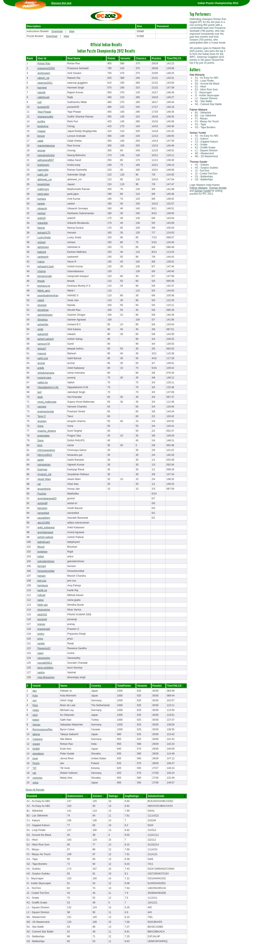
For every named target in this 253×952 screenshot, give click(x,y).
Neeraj (41, 227)
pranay (41, 624)
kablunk (41, 252)
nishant (41, 242)
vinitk (40, 329)
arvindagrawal (45, 532)
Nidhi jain (42, 604)
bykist (40, 556)
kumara (41, 198)
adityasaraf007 (45, 160)
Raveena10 (43, 648)
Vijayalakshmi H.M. (48, 387)
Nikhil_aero (43, 290)
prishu (40, 633)
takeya (36, 734)
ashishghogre (45, 314)
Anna (40, 426)
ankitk (40, 368)
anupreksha (44, 488)
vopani (36, 743)
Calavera (37, 739)
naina (40, 600)
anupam (41, 421)
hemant (41, 566)
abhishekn (43, 247)
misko (35, 710)
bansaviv (42, 508)
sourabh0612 (44, 662)
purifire (41, 121)
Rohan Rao (43, 63)
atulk (40, 397)
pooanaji (42, 619)
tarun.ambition (45, 667)
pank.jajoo (43, 194)
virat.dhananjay (45, 677)
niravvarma (43, 609)
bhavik (41, 281)
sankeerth (43, 256)
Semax (36, 724)
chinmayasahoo (46, 450)
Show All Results (35, 789)
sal (39, 484)
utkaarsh (42, 208)
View (71, 31)
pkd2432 (42, 614)
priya (40, 638)
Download (57, 31)
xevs (35, 714)
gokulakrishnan (45, 561)
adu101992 (43, 522)
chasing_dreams (46, 430)
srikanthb (42, 223)
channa (41, 271)
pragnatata (43, 435)
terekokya (42, 126)
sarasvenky (43, 658)
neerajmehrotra (45, 155)
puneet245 (43, 106)
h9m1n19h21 (44, 455)
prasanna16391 (46, 68)
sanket (41, 203)
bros (39, 445)
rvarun (41, 261)
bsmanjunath (44, 276)
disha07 (41, 348)
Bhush (41, 546)
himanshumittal (45, 571)
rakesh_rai (43, 77)
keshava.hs (43, 285)
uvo (34, 700)
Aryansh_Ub (44, 474)
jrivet (35, 758)
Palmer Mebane (199, 187)
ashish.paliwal (45, 537)
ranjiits (41, 643)
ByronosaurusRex (42, 729)
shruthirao (43, 310)
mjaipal (41, 131)
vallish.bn (42, 382)
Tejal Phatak (44, 111)
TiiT (34, 768)
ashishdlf (42, 503)
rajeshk (41, 92)
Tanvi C (41, 416)
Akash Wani (44, 479)
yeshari (41, 213)
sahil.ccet (42, 358)
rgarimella (43, 169)
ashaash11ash (45, 266)
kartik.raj (42, 590)
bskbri (35, 719)
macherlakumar (46, 145)
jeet (39, 392)
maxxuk (41, 353)
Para (35, 705)
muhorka (37, 777)
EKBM (36, 748)
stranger (42, 305)
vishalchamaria (45, 372)
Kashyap (42, 469)
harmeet (42, 87)
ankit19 (41, 218)
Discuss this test (61, 3)
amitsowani (43, 73)
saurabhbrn (43, 517)
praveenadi (43, 629)
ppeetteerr (38, 753)
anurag (41, 150)
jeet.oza (41, 580)
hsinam (41, 575)
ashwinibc (43, 324)
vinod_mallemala (46, 401)
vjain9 (40, 300)
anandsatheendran (47, 295)
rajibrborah (43, 97)
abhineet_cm (44, 179)
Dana (40, 440)
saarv (40, 653)
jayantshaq (43, 184)
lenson (41, 135)
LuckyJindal (44, 237)
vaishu (41, 672)
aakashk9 (42, 334)
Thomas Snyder (218, 187)
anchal (41, 363)
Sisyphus (42, 319)
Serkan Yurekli (203, 190)
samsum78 (43, 343)
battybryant (43, 542)
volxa (35, 782)
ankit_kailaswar (46, 527)
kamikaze (42, 585)
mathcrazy (43, 189)
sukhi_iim (42, 174)
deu (34, 690)
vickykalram (44, 464)
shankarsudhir (45, 116)
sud (39, 102)
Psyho (35, 763)
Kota (35, 695)
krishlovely (43, 165)
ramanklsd (43, 513)
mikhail (41, 595)
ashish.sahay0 (45, 339)
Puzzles (41, 493)
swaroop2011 (45, 82)
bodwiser (42, 551)
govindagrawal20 (47, 498)
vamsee (41, 406)
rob (34, 772)
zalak (40, 140)
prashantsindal (45, 411)
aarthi (40, 459)
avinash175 (43, 232)
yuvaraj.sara (44, 377)
